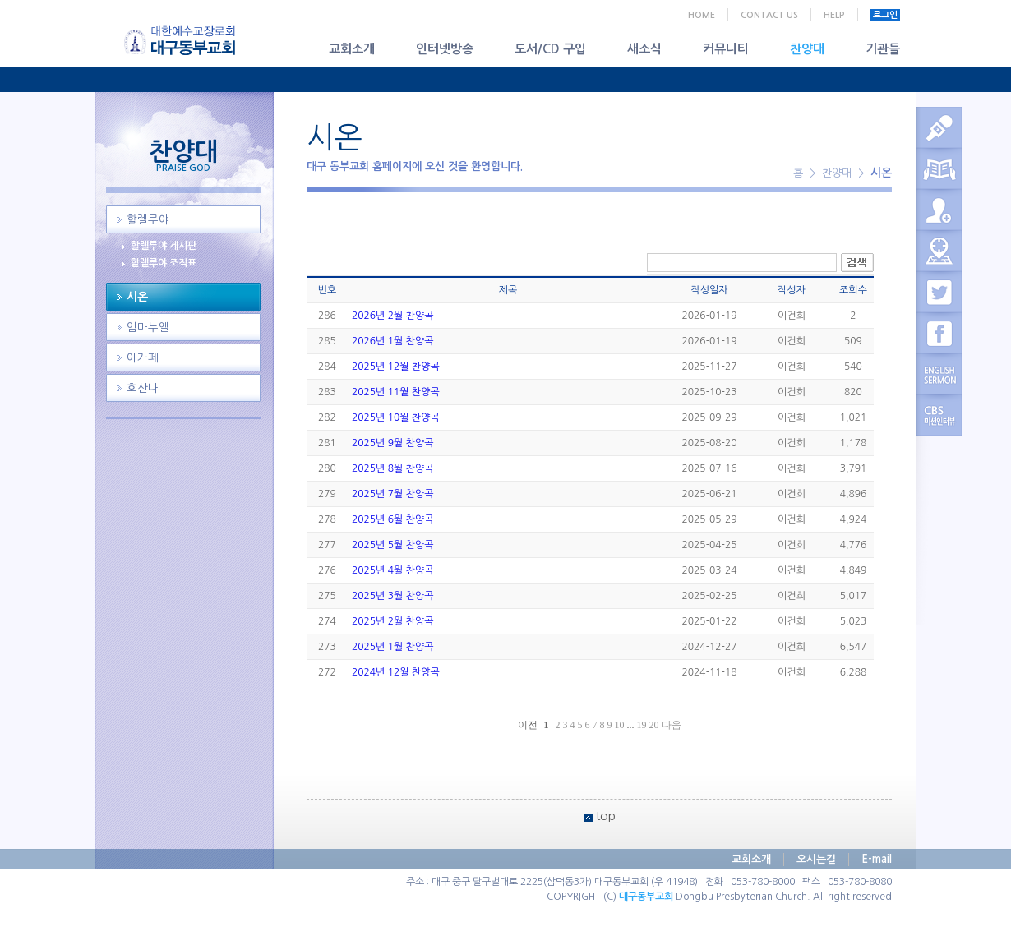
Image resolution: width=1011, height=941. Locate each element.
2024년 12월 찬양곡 (396, 672)
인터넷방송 (444, 49)
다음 (671, 725)
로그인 (885, 15)
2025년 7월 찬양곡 (392, 494)
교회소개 (352, 49)
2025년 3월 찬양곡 (392, 596)
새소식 (644, 49)
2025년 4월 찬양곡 (392, 570)
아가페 (143, 358)
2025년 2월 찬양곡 (392, 621)
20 (654, 725)
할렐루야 (148, 219)
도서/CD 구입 (550, 49)
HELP (834, 15)
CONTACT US (769, 15)
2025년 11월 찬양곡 (396, 392)
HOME (701, 15)
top (606, 816)
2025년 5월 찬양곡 (392, 545)
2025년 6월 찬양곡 (392, 519)
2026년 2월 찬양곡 (392, 316)
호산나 (143, 388)
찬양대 (807, 49)
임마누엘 (148, 327)
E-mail (876, 859)
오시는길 (816, 859)
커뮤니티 (726, 49)
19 (642, 725)
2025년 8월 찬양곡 (392, 468)
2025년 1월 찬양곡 (392, 647)
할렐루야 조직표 (163, 263)
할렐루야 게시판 (163, 246)
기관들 (883, 49)
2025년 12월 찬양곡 (396, 366)
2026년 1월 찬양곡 (392, 341)
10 (620, 725)
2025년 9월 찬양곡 (392, 443)
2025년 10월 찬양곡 (396, 417)
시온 (137, 296)
